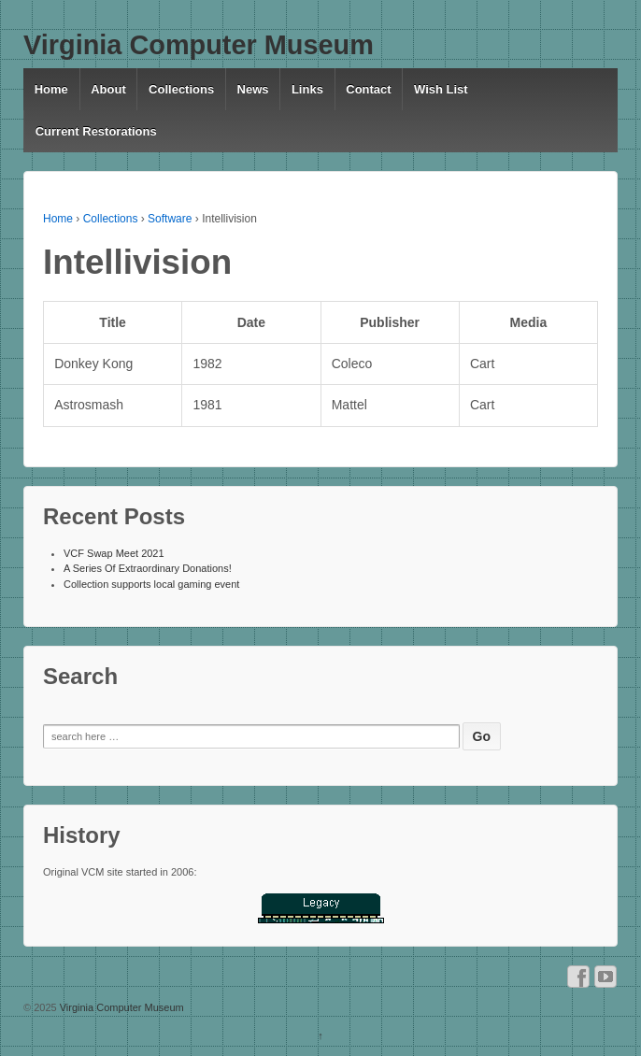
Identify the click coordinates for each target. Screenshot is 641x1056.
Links (307, 89)
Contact (368, 89)
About (108, 89)
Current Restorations (96, 131)
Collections (181, 89)
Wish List (441, 89)
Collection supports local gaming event (151, 584)
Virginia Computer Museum (198, 45)
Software (170, 218)
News (253, 89)
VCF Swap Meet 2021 (114, 553)
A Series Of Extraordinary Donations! (148, 568)
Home (51, 89)
